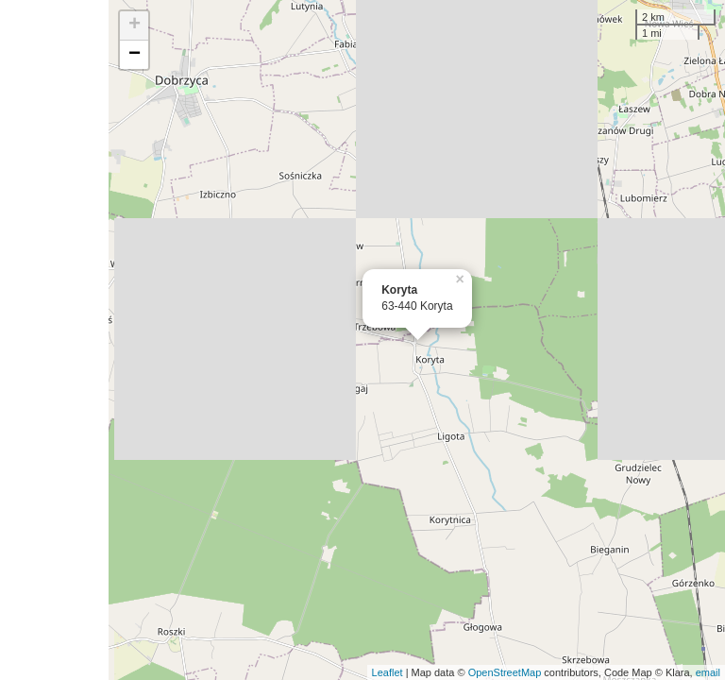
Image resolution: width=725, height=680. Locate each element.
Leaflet (387, 672)
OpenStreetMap (505, 672)
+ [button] (134, 25)
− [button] (134, 55)
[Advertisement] (54, 340)
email (708, 672)
